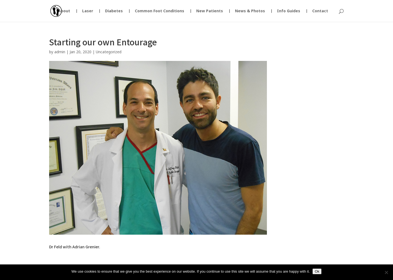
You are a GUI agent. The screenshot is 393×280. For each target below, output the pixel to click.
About (64, 11)
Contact (320, 11)
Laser (87, 11)
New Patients (209, 11)
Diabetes (114, 11)
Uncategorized (108, 51)
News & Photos (250, 11)
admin (59, 51)
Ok (317, 271)
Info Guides (288, 11)
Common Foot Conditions (159, 11)
